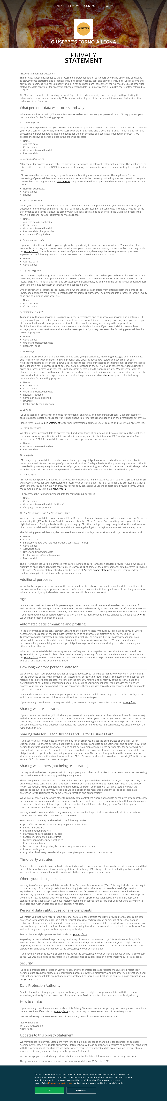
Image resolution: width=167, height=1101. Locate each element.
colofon (107, 6)
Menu (60, 6)
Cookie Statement (50, 422)
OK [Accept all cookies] (49, 1090)
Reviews (74, 6)
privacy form (63, 181)
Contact (90, 6)
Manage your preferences (60, 1083)
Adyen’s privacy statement (98, 570)
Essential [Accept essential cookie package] (81, 1090)
